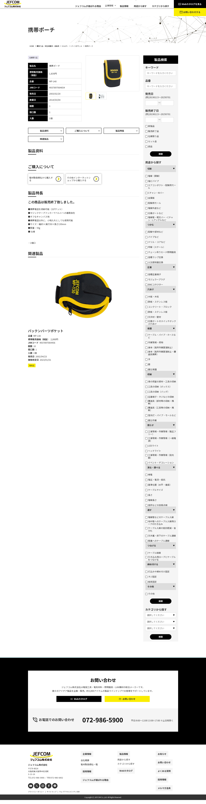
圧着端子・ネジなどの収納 (159, 396)
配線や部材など (154, 231)
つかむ (150, 224)
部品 (148, 146)
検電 (148, 474)
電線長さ (151, 500)
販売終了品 (152, 131)
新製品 (150, 126)
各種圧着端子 (153, 274)
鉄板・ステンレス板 (156, 301)
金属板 (150, 197)
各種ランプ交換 (154, 257)
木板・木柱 (152, 296)
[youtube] (30, 790)
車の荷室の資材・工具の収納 (160, 381)
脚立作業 (151, 420)
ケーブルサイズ (154, 489)
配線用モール (153, 203)
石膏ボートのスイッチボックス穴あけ (160, 322)
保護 (149, 328)
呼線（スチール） (155, 247)
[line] (51, 790)
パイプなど (152, 236)
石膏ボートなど (154, 213)
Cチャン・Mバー (154, 192)
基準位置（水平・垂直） (158, 484)
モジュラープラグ (155, 279)
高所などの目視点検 (156, 505)
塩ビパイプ (152, 181)
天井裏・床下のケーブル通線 (160, 535)
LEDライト (151, 445)
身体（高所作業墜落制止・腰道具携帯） (160, 353)
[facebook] (46, 790)
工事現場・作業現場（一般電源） (160, 439)
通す (149, 509)
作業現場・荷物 (154, 342)
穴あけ (150, 289)
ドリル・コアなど (155, 242)
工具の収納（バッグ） (157, 391)
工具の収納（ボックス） (158, 386)
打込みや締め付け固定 (157, 571)
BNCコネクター (154, 284)
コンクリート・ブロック (158, 306)
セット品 (151, 141)
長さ (148, 495)
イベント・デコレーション (159, 462)
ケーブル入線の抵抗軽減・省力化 (160, 529)
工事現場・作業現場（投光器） (159, 456)
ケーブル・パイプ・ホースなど (160, 336)
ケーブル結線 (153, 552)
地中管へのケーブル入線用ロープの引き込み (160, 522)
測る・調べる (153, 467)
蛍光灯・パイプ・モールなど (160, 415)
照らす (150, 425)
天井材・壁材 (153, 317)
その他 (150, 586)
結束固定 (151, 581)
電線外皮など (153, 208)
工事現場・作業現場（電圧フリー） (160, 432)
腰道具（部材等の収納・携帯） (159, 402)
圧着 (149, 267)
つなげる (151, 545)
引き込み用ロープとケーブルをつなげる (160, 558)
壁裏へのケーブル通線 (157, 540)
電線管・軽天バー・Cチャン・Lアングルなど (159, 218)
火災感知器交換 (154, 262)
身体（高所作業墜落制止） (159, 347)
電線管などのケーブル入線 (159, 517)
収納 (149, 374)
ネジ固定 (151, 576)
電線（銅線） (153, 176)
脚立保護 (151, 369)
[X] (35, 790)
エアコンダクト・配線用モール (160, 186)
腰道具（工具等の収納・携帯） (159, 409)
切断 (149, 168)
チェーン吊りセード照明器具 (160, 252)
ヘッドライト (153, 450)
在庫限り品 (152, 136)
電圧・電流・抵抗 (155, 479)
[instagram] (41, 790)
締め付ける (152, 564)
